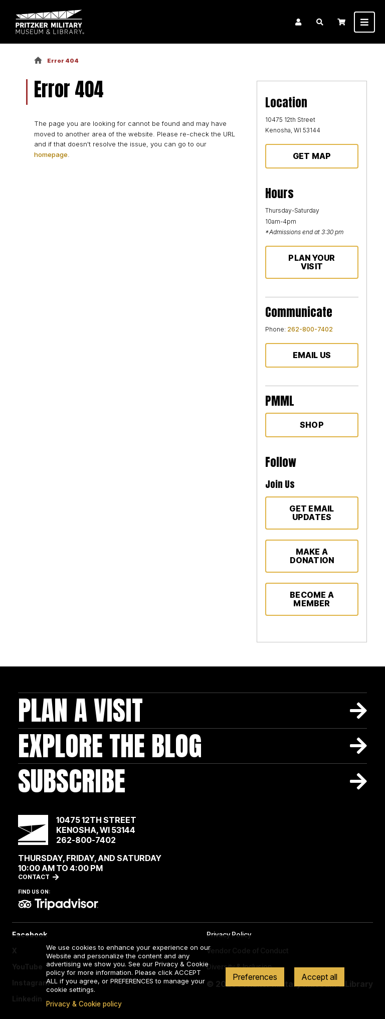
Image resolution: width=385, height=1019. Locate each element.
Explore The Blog (110, 746)
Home (38, 61)
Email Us (312, 355)
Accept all (319, 977)
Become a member (312, 599)
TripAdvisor (58, 904)
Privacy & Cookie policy (84, 1004)
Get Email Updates (311, 512)
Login (298, 22)
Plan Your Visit (311, 262)
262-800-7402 (310, 329)
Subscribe (71, 781)
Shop (312, 425)
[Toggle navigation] (364, 22)
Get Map (312, 156)
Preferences (255, 977)
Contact (34, 877)
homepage (51, 154)
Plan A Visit (80, 710)
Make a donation (312, 556)
